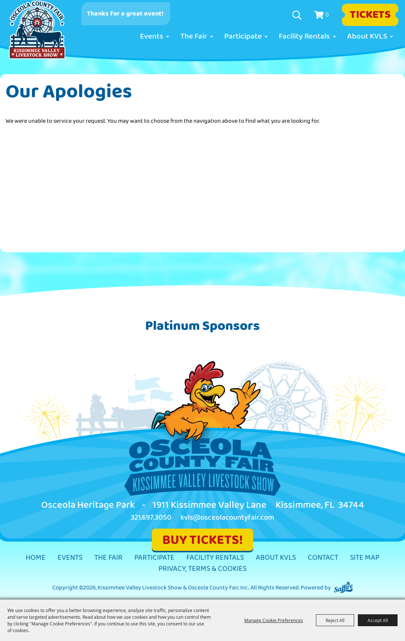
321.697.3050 (151, 517)
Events (151, 36)
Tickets (370, 14)
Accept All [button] (378, 620)
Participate (243, 36)
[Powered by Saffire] (343, 587)
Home (36, 557)
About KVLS (367, 36)
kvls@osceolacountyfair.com (227, 517)
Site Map (364, 557)
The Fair (193, 36)
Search (297, 15)
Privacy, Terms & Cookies (202, 569)
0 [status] (327, 14)
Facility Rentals (304, 36)
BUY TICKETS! (202, 540)
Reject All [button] (335, 620)
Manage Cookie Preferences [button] (273, 620)
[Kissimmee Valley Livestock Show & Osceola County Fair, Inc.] (37, 30)
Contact (323, 557)
